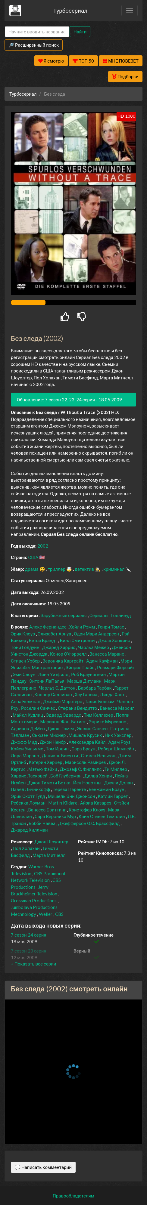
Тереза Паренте (70, 789)
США (33, 557)
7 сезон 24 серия (28, 935)
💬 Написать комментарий (43, 1167)
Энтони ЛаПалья (47, 681)
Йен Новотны (87, 782)
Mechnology (24, 914)
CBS (59, 914)
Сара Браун (83, 748)
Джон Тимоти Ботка (49, 782)
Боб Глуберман (66, 775)
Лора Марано (25, 755)
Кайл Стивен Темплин (102, 816)
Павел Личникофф (31, 789)
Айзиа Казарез (96, 802)
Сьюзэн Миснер (49, 735)
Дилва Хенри (98, 775)
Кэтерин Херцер (46, 762)
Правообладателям (73, 1195)
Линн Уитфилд (54, 674)
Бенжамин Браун (107, 789)
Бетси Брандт (43, 640)
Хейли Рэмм (82, 626)
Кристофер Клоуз (87, 809)
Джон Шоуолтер (51, 841)
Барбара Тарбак (95, 688)
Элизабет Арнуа (55, 633)
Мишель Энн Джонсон (72, 796)
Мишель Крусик (85, 735)
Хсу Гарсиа (86, 694)
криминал (114, 569)
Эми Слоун (24, 674)
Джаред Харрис (59, 647)
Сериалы (99, 615)
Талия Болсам (100, 701)
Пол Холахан (27, 848)
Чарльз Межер (94, 647)
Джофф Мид (24, 742)
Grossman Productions (34, 900)
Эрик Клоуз (23, 633)
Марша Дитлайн (84, 681)
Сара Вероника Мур (56, 816)
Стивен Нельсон (98, 755)
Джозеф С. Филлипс (81, 769)
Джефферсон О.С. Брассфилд (89, 823)
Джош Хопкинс (114, 640)
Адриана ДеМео (28, 728)
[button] (33, 963)
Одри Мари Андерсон (97, 633)
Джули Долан (119, 782)
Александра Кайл (88, 742)
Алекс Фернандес (48, 626)
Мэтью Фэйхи (43, 769)
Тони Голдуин (25, 647)
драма (32, 569)
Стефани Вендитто (78, 708)
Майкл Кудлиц (28, 715)
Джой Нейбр (53, 742)
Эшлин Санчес (92, 728)
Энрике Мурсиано (108, 721)
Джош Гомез (61, 728)
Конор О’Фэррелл (69, 654)
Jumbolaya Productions (34, 907)
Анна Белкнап (26, 701)
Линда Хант (113, 694)
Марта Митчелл (49, 855)
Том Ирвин (58, 748)
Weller (46, 914)
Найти (80, 31)
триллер (57, 569)
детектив (85, 569)
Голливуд (121, 615)
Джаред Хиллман (29, 830)
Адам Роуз (119, 742)
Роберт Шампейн (116, 748)
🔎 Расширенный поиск (33, 45)
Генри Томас (111, 626)
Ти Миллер (116, 769)
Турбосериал (70, 10)
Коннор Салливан (53, 694)
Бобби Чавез (42, 823)
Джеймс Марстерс (63, 701)
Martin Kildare (63, 802)
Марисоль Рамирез (86, 762)
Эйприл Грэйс (80, 667)
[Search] (37, 31)
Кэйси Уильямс (27, 748)
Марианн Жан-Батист (63, 721)
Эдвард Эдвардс (64, 715)
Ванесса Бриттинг (47, 809)
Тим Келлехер (99, 715)
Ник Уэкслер (118, 735)
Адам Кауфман (102, 660)
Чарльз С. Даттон (58, 688)
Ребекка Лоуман (28, 802)
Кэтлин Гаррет (113, 796)
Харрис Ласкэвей (29, 775)
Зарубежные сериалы (64, 615)
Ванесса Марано (107, 654)
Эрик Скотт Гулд (28, 796)
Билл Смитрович (78, 640)
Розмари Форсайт (116, 667)
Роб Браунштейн (89, 674)
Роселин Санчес (38, 708)
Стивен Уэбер (26, 660)
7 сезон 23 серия (28, 950)
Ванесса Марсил (117, 708)
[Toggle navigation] (129, 10)
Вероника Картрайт (63, 660)
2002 (42, 545)
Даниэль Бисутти (60, 755)
